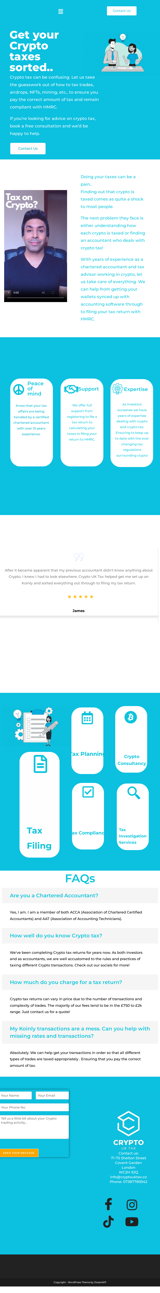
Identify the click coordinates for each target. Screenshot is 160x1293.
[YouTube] (132, 1212)
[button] (60, 11)
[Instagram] (132, 1195)
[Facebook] (108, 1195)
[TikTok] (108, 1212)
